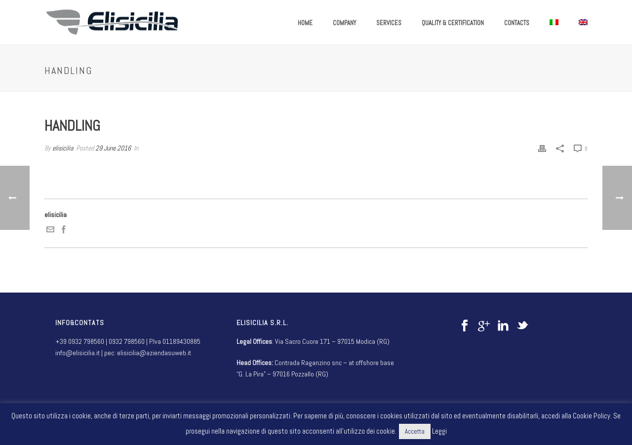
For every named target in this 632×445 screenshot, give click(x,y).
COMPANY (344, 23)
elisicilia (62, 148)
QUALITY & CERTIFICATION (453, 23)
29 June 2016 (113, 148)
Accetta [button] (415, 431)
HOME (305, 23)
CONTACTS (516, 23)
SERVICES (388, 23)
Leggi (439, 431)
